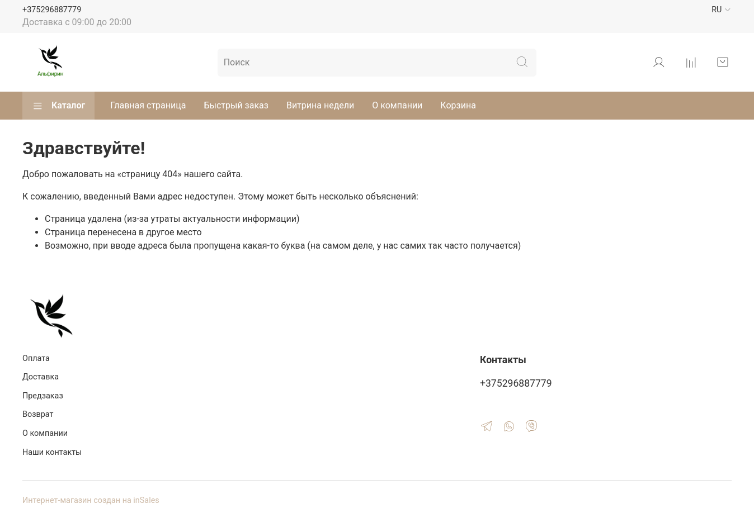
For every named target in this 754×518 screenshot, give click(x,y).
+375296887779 (51, 10)
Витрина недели (320, 105)
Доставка (40, 377)
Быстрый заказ (236, 105)
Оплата (36, 358)
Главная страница (148, 105)
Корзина (457, 105)
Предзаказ (42, 396)
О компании (397, 105)
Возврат (37, 414)
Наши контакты (52, 452)
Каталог (58, 105)
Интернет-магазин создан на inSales (90, 500)
